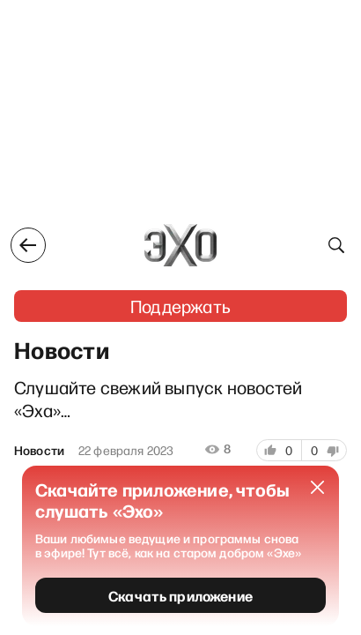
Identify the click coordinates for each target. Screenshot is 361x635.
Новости (39, 451)
